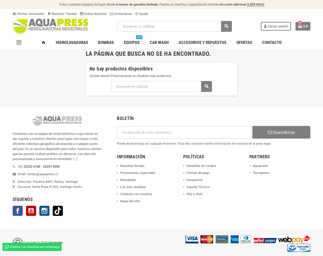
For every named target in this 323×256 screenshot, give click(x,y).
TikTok (58, 211)
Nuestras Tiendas (62, 14)
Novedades (128, 180)
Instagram (44, 211)
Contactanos (121, 14)
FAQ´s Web (194, 194)
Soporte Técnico (198, 187)
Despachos (194, 180)
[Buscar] (174, 26)
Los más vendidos (133, 187)
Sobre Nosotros (93, 14)
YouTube (31, 211)
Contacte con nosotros (136, 194)
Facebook (18, 211)
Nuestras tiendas (132, 166)
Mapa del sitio (130, 201)
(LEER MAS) (255, 4)
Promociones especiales (137, 173)
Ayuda (141, 14)
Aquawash (260, 166)
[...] (75, 159)
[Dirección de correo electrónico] (184, 132)
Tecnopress (261, 173)
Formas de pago (197, 173)
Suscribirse (281, 132)
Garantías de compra (201, 166)
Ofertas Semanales (28, 14)
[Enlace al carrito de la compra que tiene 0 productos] (302, 26)
